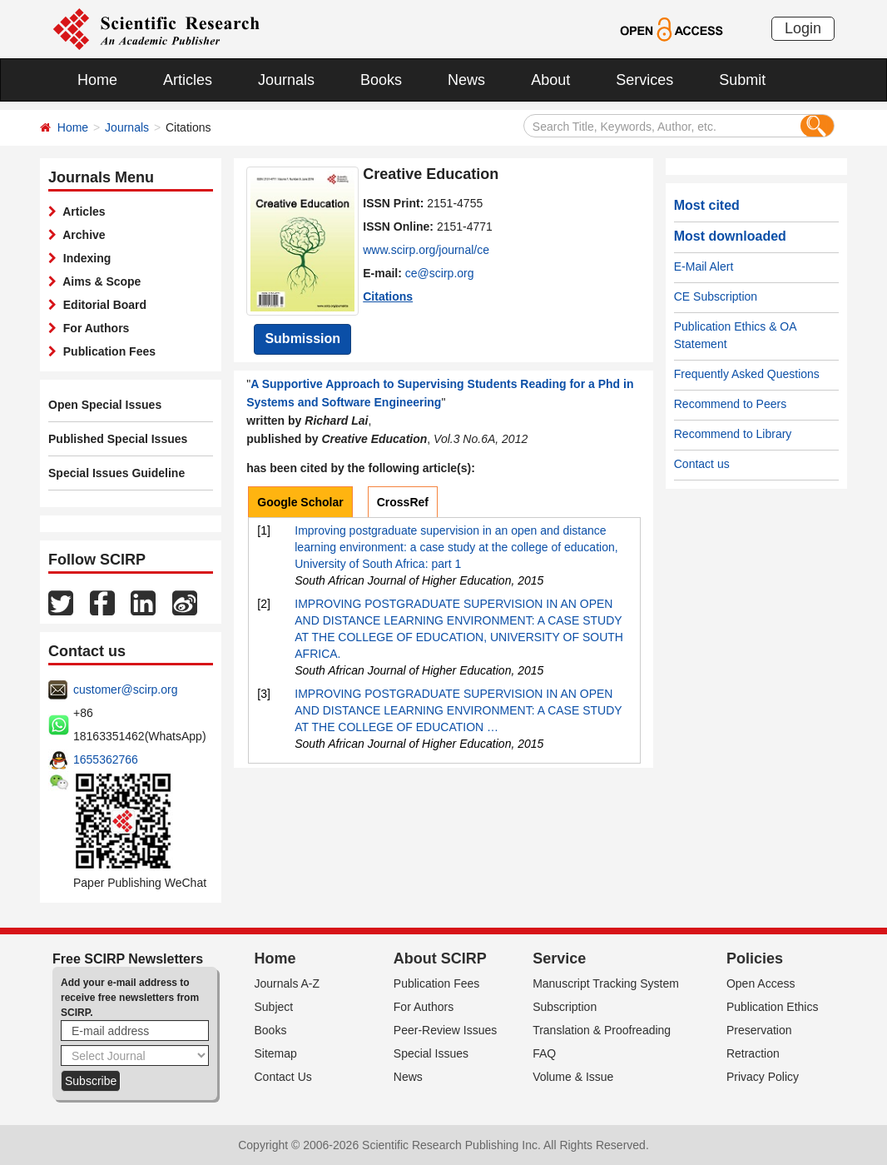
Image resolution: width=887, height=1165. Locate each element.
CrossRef (403, 502)
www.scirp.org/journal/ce (426, 249)
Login (803, 28)
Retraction (753, 1053)
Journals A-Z (287, 983)
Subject (274, 1006)
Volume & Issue (573, 1076)
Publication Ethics (772, 1006)
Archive (81, 234)
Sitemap (276, 1053)
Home (97, 80)
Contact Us (283, 1076)
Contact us (702, 463)
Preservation (759, 1030)
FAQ (544, 1053)
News (466, 80)
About (550, 80)
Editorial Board (101, 304)
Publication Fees (106, 351)
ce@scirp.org (439, 273)
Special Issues (431, 1053)
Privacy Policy (762, 1076)
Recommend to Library (733, 434)
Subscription (565, 1006)
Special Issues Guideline (116, 473)
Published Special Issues (117, 439)
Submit (742, 80)
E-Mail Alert (704, 266)
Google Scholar (300, 502)
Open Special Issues (104, 404)
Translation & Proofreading (602, 1030)
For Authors (93, 328)
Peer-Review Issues (446, 1030)
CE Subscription (715, 296)
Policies (754, 958)
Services (644, 80)
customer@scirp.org (125, 689)
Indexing (84, 258)
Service (559, 958)
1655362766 (105, 759)
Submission (302, 338)
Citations (388, 296)
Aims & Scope (99, 281)
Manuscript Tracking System (606, 983)
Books (381, 80)
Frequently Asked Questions (747, 374)
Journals (286, 80)
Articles (187, 80)
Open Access (760, 983)
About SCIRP (440, 958)
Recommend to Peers (730, 404)
